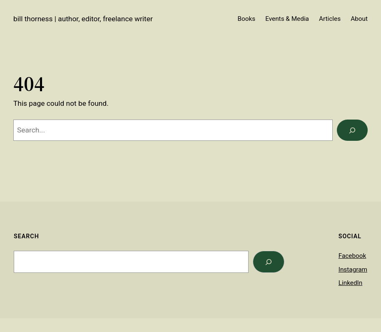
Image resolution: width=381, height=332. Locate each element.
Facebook (352, 256)
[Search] (352, 130)
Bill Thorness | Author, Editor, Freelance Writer (83, 19)
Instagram (353, 269)
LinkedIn (351, 283)
